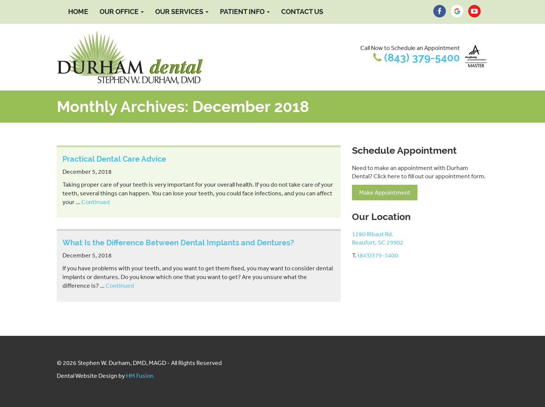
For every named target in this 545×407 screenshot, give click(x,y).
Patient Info (245, 12)
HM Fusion (140, 375)
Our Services (182, 12)
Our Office (122, 12)
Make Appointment (384, 192)
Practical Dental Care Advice (114, 159)
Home (78, 12)
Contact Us (302, 12)
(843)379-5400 (378, 255)
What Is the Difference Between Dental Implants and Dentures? (178, 242)
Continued (95, 202)
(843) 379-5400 (422, 57)
